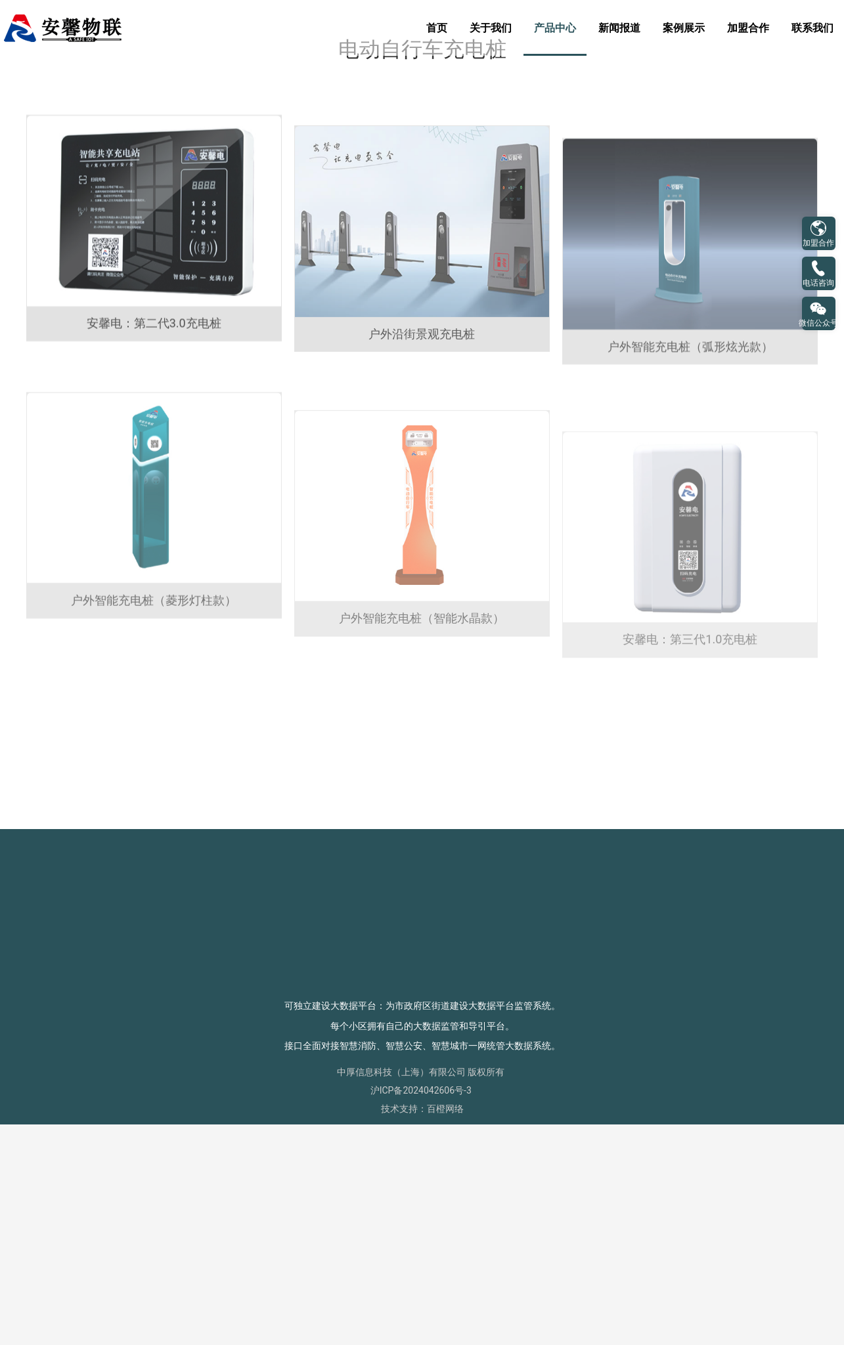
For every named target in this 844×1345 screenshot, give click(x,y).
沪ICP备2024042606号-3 (421, 1311)
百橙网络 (445, 1329)
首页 (436, 28)
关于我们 (491, 28)
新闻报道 (619, 28)
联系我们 (812, 28)
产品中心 (555, 28)
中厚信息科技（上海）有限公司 (401, 1292)
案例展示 (684, 28)
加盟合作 (748, 28)
